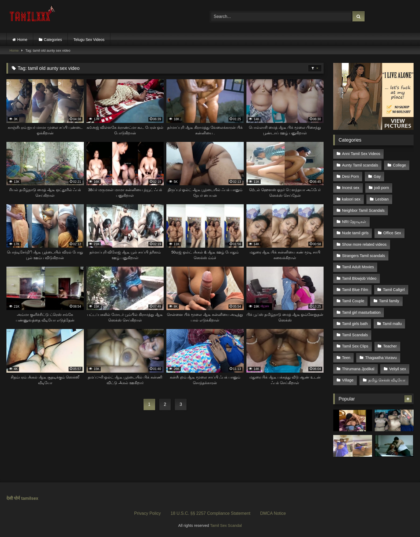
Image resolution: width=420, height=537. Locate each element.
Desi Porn (350, 176)
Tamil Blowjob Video (359, 278)
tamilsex (29, 498)
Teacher (390, 346)
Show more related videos (364, 244)
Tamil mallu (392, 324)
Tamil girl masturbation (361, 312)
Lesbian (382, 199)
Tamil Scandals (355, 335)
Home (22, 39)
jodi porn (381, 188)
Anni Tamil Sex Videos (361, 154)
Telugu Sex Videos (88, 39)
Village (348, 380)
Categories (53, 39)
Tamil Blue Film (355, 290)
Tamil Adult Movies (358, 267)
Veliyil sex (397, 369)
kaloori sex (351, 199)
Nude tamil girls (355, 233)
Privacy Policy (147, 513)
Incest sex (350, 188)
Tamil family (389, 301)
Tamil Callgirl (394, 290)
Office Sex (392, 233)
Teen (346, 358)
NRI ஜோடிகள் (354, 222)
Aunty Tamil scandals (360, 165)
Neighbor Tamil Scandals (363, 210)
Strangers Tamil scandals (363, 256)
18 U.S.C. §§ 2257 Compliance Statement (210, 513)
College (399, 165)
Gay (377, 176)
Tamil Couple (353, 301)
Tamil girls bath (355, 324)
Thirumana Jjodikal (358, 369)
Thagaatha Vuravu (381, 358)
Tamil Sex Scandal (226, 525)
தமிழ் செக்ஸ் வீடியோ (386, 380)
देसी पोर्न (13, 498)
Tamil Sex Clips (355, 346)
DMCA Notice (273, 513)
